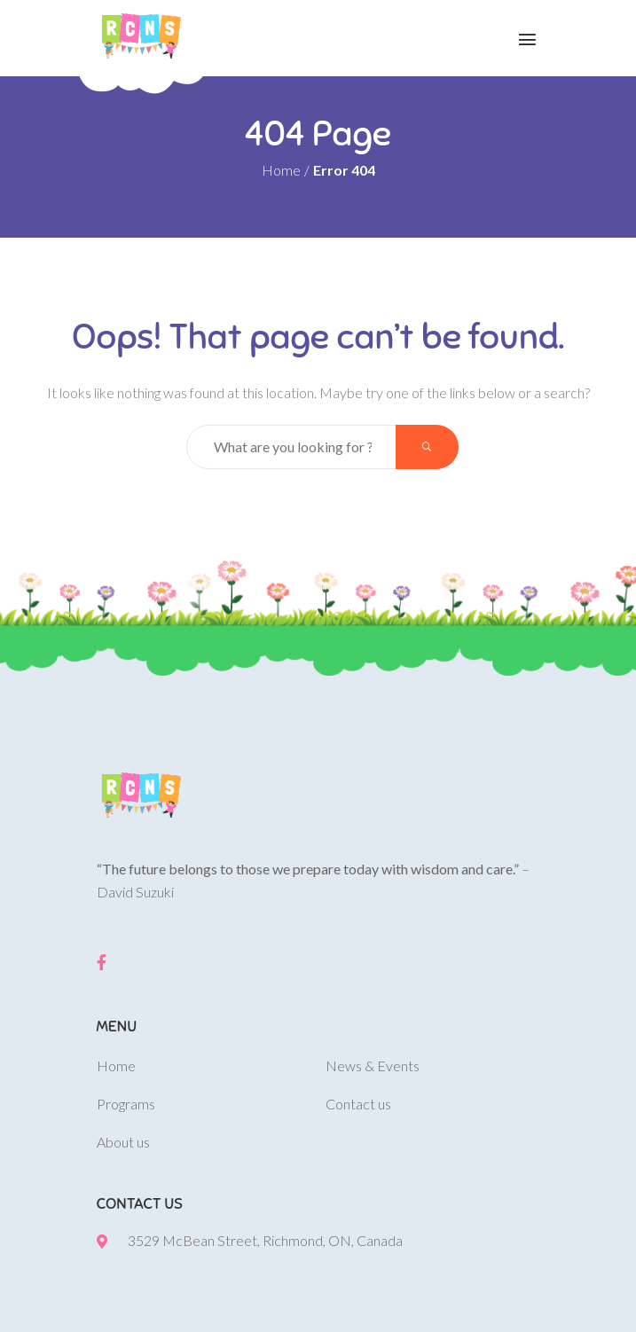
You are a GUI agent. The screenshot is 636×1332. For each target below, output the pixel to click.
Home (281, 169)
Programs (126, 1103)
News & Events (373, 1065)
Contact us (358, 1103)
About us (123, 1141)
